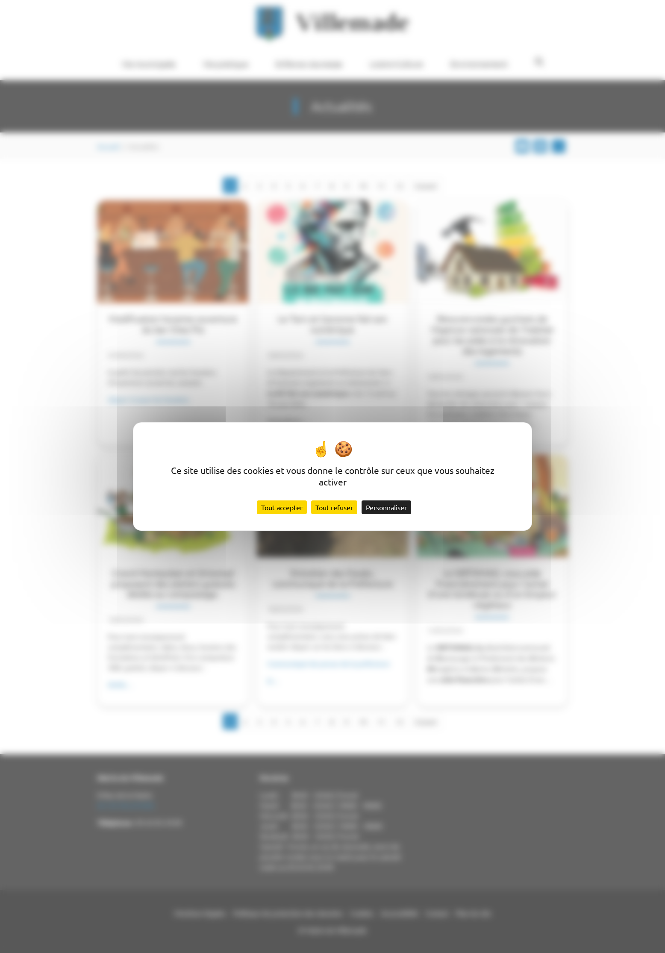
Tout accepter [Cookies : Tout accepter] (282, 507)
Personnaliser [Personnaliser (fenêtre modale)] (386, 507)
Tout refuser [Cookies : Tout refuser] (334, 507)
